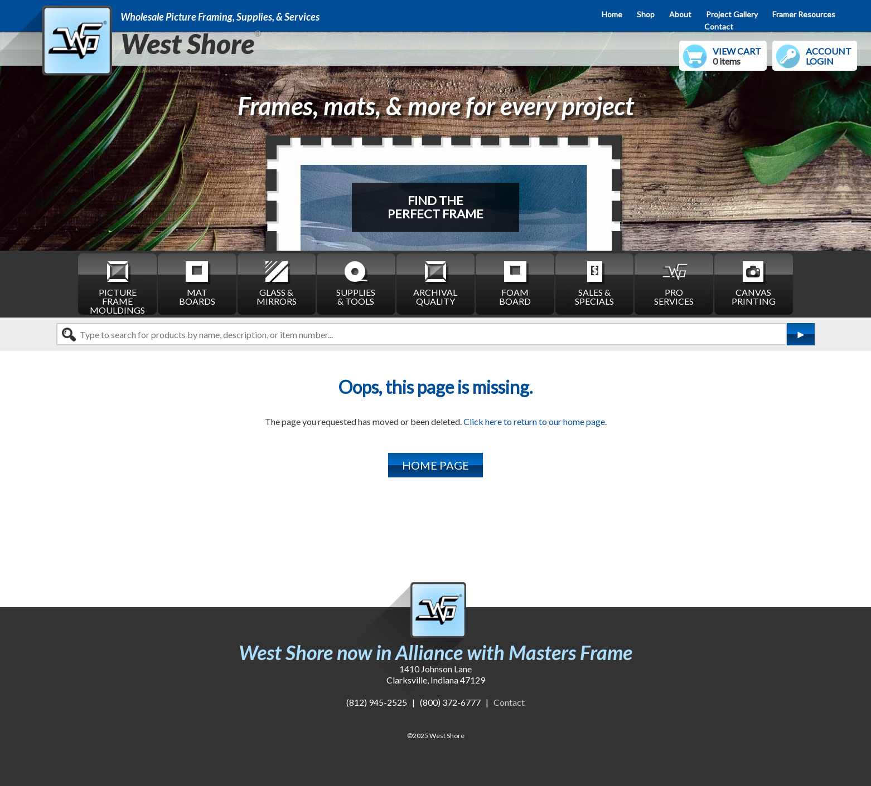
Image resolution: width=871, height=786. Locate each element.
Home (612, 14)
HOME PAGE (435, 465)
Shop (646, 14)
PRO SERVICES (674, 282)
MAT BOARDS (197, 282)
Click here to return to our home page (534, 421)
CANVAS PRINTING (754, 282)
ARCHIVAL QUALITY (435, 282)
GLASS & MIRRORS (277, 282)
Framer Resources (803, 14)
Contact (718, 26)
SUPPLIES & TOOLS (355, 282)
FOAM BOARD (515, 282)
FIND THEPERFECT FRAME (435, 207)
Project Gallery (732, 14)
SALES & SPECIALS (594, 282)
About (680, 14)
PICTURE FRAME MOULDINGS (117, 287)
